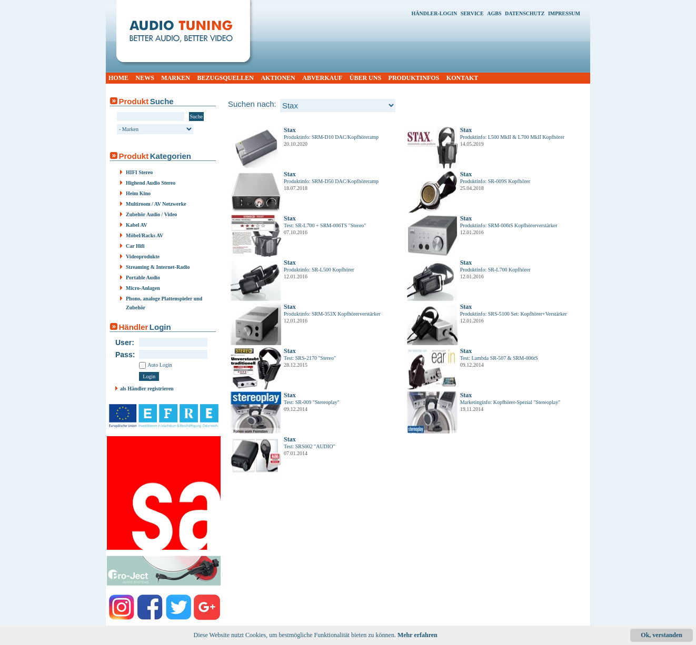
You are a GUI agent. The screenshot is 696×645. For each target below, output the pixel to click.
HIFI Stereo (139, 172)
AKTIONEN (278, 78)
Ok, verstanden (661, 635)
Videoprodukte (143, 256)
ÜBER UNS (365, 78)
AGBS (494, 13)
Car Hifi (135, 246)
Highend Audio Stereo (150, 183)
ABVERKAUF (322, 78)
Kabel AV (136, 225)
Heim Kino (138, 193)
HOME (118, 78)
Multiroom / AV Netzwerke (156, 204)
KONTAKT (462, 78)
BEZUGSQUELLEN (225, 78)
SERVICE (472, 13)
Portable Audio (143, 277)
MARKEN (175, 78)
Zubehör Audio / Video (151, 214)
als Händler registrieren (147, 388)
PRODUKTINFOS (414, 78)
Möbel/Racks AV (144, 235)
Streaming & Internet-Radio (158, 267)
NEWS (145, 78)
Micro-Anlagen (143, 288)
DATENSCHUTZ (524, 13)
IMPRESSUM (564, 13)
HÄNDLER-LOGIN (434, 13)
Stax (290, 130)
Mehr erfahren (417, 635)
